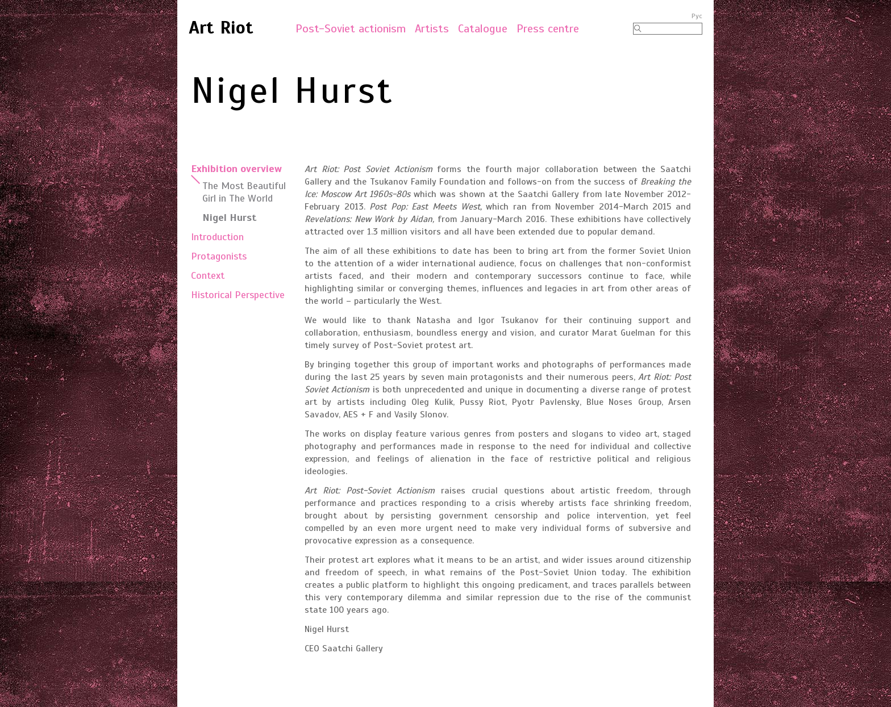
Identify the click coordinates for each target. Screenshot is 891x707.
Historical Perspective (238, 294)
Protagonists (219, 256)
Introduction (217, 237)
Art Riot (221, 27)
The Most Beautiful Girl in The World (244, 191)
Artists (432, 29)
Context (207, 275)
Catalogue (482, 29)
